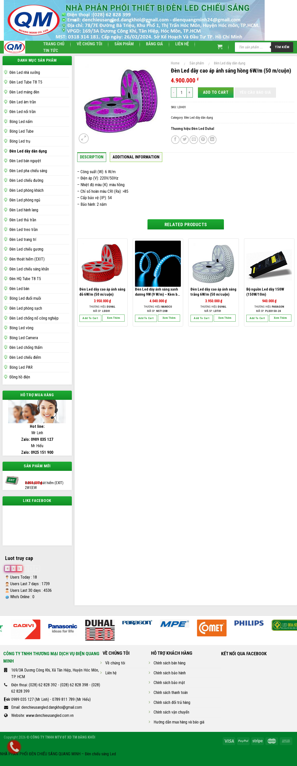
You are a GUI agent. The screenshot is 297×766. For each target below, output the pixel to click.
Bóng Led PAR (21, 367)
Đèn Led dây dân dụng (28, 151)
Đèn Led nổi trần (22, 111)
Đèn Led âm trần (22, 102)
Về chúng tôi (89, 44)
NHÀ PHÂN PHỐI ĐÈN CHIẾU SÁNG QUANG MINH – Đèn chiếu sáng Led (58, 758)
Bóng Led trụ (19, 141)
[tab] (91, 158)
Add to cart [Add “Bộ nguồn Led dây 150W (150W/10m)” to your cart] (257, 318)
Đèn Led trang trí (22, 239)
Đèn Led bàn (19, 288)
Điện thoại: (20, 689)
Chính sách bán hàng (169, 667)
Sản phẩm (124, 44)
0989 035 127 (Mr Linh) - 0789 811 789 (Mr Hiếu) (51, 704)
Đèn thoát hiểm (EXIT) (27, 259)
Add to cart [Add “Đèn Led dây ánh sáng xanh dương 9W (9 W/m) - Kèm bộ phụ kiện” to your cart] (146, 318)
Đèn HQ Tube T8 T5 (25, 278)
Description (91, 157)
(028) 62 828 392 (43, 689)
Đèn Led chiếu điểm (25, 357)
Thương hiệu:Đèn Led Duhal (192, 129)
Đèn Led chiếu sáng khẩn (29, 269)
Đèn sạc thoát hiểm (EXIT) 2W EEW (44, 481)
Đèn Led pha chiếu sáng (28, 170)
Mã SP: (101, 311)
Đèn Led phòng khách (26, 190)
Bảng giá (154, 44)
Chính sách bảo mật (169, 687)
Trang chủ (53, 44)
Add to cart (215, 92)
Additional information (136, 157)
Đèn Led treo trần (23, 229)
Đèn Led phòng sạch (25, 308)
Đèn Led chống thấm (26, 347)
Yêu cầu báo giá (255, 92)
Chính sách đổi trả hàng (172, 706)
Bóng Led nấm (21, 121)
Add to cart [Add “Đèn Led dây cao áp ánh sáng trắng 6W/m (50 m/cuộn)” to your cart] (201, 318)
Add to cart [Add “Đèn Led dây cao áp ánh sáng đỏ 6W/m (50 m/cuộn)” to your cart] (90, 318)
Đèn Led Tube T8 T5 (25, 82)
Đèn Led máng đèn (24, 92)
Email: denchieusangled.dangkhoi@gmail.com (46, 711)
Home (175, 63)
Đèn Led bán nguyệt (25, 160)
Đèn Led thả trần (22, 219)
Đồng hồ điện (19, 377)
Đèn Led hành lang (23, 210)
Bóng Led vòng (21, 327)
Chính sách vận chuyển (171, 716)
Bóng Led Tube (21, 131)
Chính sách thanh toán (171, 697)
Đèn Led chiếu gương (26, 249)
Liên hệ (182, 44)
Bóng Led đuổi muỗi (25, 298)
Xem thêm (113, 318)
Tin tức (50, 50)
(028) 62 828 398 (74, 689)
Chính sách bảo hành (170, 677)
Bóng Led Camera (23, 337)
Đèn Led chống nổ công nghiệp (34, 318)
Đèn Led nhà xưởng (24, 72)
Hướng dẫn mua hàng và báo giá (179, 726)
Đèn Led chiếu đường (26, 180)
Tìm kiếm (282, 47)
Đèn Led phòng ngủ (24, 200)
